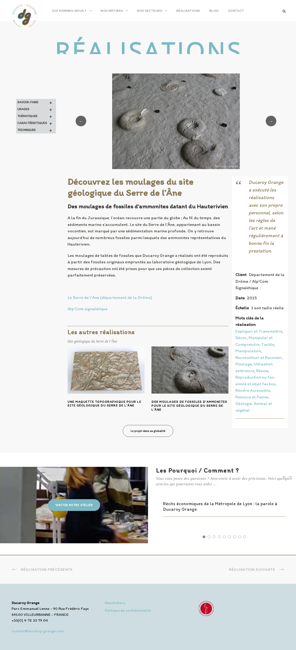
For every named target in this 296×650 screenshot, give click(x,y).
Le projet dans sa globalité (148, 431)
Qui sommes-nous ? (69, 10)
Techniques (36, 130)
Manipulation (248, 350)
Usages (36, 109)
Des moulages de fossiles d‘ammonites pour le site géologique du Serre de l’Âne (189, 406)
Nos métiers (112, 10)
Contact (236, 10)
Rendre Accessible (252, 390)
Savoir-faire (36, 102)
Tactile (267, 344)
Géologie (243, 403)
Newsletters (115, 602)
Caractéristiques (36, 123)
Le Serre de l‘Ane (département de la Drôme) (110, 297)
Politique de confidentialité (128, 610)
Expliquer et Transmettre (258, 331)
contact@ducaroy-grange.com (38, 631)
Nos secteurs (149, 10)
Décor (241, 337)
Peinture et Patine (251, 397)
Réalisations (188, 10)
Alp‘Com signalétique (88, 308)
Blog (214, 10)
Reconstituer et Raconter (258, 357)
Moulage (243, 364)
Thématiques (36, 116)
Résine (262, 370)
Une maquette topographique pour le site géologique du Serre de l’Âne (104, 404)
